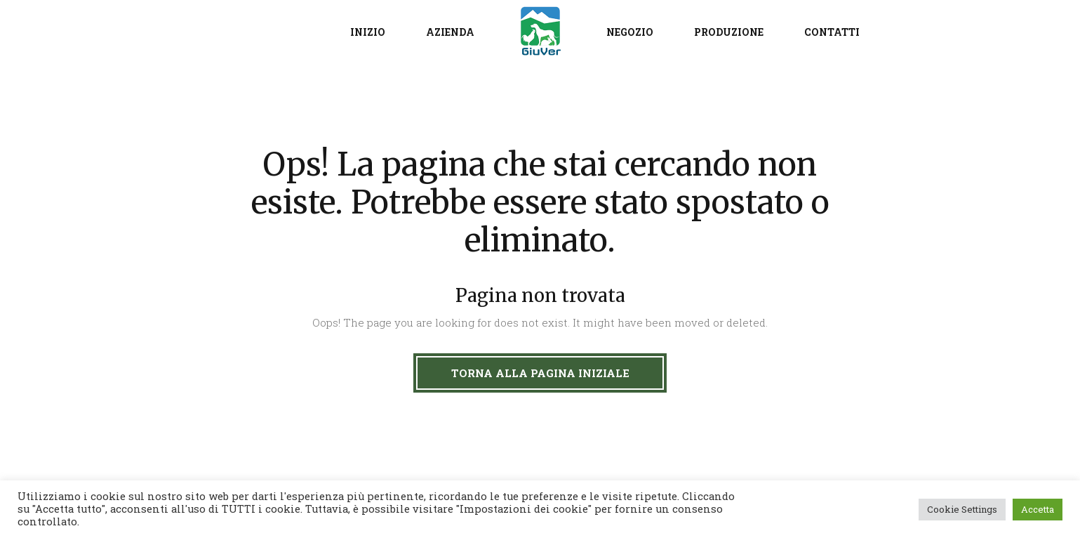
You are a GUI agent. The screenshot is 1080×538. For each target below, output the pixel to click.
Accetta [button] (1037, 509)
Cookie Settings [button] (962, 509)
